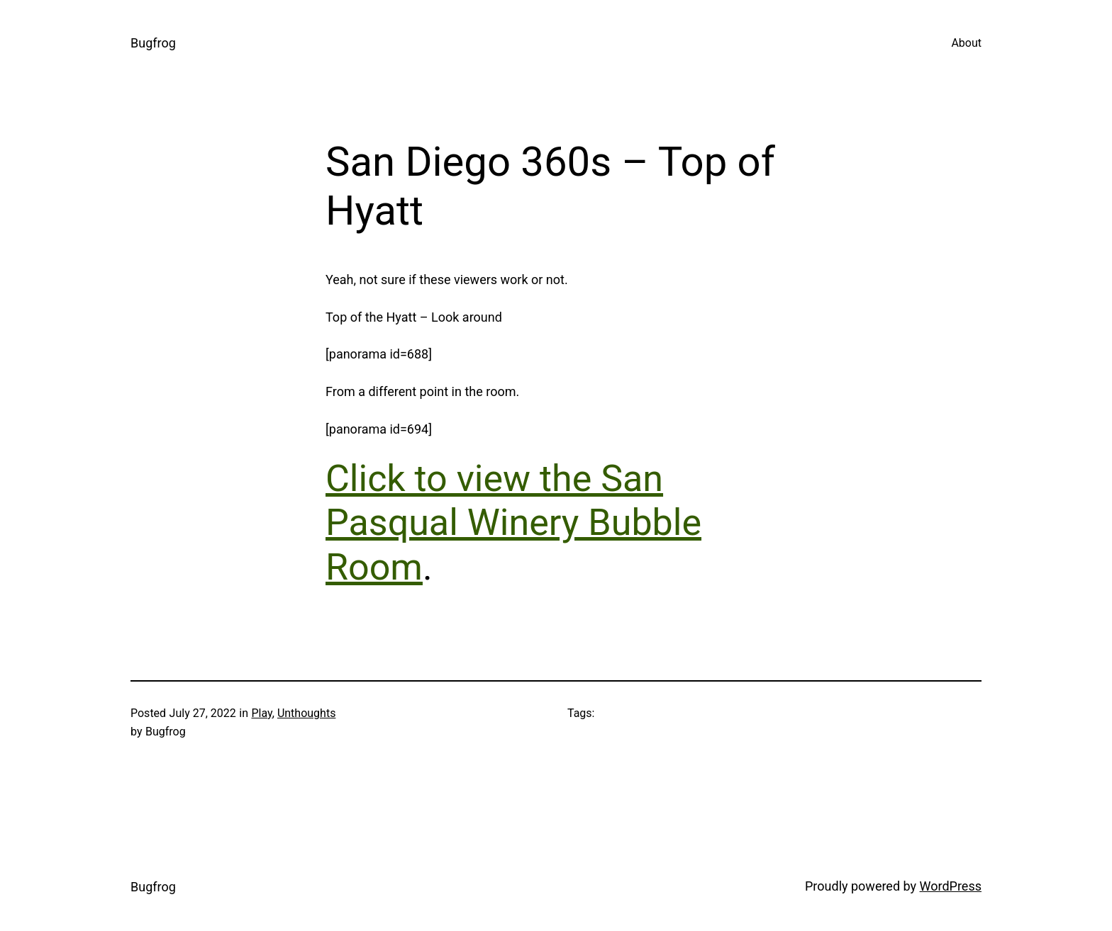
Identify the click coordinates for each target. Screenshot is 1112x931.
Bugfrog (153, 42)
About (966, 43)
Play (261, 713)
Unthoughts (306, 713)
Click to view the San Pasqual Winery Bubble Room (513, 523)
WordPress (951, 886)
